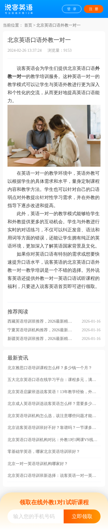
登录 (73, 9)
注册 (95, 9)
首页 (28, 25)
